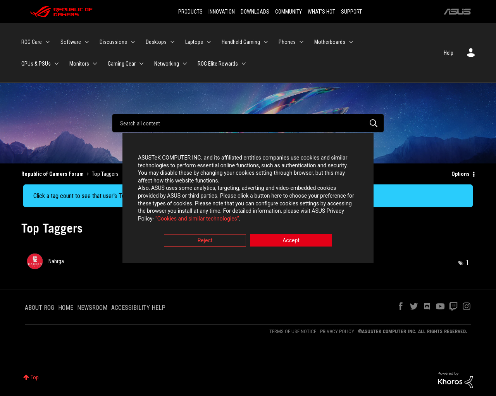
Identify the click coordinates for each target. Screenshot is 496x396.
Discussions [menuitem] (113, 42)
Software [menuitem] (70, 42)
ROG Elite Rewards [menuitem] (218, 64)
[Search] (248, 123)
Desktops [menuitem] (156, 42)
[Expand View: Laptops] (209, 41)
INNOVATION (221, 12)
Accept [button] (291, 241)
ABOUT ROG (39, 307)
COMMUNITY (288, 12)
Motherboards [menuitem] (329, 42)
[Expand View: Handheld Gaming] (266, 41)
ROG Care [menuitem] (31, 42)
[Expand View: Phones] (301, 41)
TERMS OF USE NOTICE (292, 331)
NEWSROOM (92, 307)
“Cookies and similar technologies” (197, 219)
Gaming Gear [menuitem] (122, 64)
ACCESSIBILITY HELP (138, 307)
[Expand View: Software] (87, 41)
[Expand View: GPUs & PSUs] (56, 63)
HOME (65, 307)
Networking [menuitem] (166, 64)
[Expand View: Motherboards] (351, 41)
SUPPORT (351, 12)
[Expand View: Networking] (185, 63)
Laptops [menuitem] (194, 42)
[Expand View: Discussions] (133, 41)
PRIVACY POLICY (337, 331)
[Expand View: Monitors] (95, 63)
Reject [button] (205, 241)
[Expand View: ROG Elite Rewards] (244, 63)
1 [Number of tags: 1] (467, 262)
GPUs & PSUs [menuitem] (36, 64)
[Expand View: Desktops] (172, 41)
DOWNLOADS (255, 12)
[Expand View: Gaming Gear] (141, 63)
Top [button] (35, 377)
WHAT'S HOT (321, 12)
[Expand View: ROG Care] (48, 41)
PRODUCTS (190, 12)
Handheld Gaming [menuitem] (241, 42)
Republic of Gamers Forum (52, 174)
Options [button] (460, 174)
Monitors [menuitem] (79, 64)
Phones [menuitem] (287, 42)
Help (448, 53)
